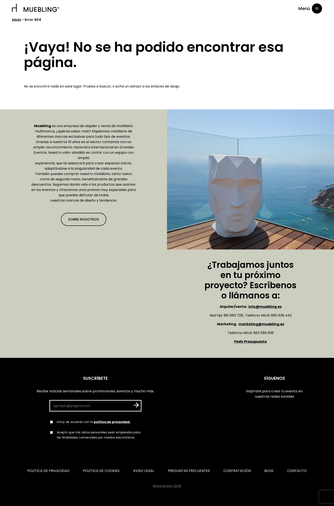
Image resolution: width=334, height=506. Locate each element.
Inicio (16, 19)
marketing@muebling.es (261, 324)
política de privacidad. (112, 422)
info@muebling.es (265, 306)
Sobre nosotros (83, 219)
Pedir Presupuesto (250, 341)
